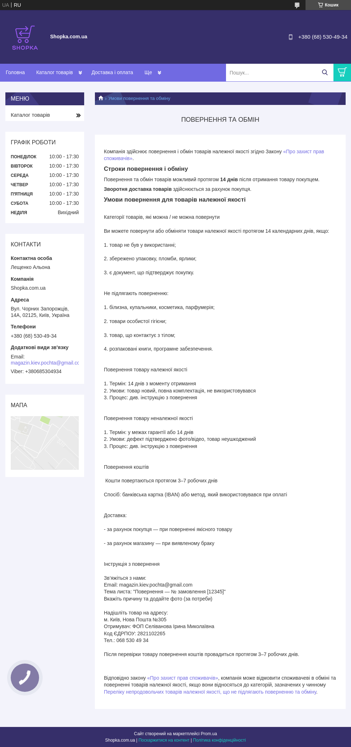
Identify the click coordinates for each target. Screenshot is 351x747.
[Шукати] (324, 72)
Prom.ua (209, 733)
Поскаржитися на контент (164, 740)
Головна (15, 72)
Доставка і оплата (112, 72)
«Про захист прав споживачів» (182, 678)
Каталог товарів (54, 72)
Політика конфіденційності (219, 740)
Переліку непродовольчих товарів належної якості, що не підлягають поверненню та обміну (210, 692)
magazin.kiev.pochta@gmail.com (47, 363)
